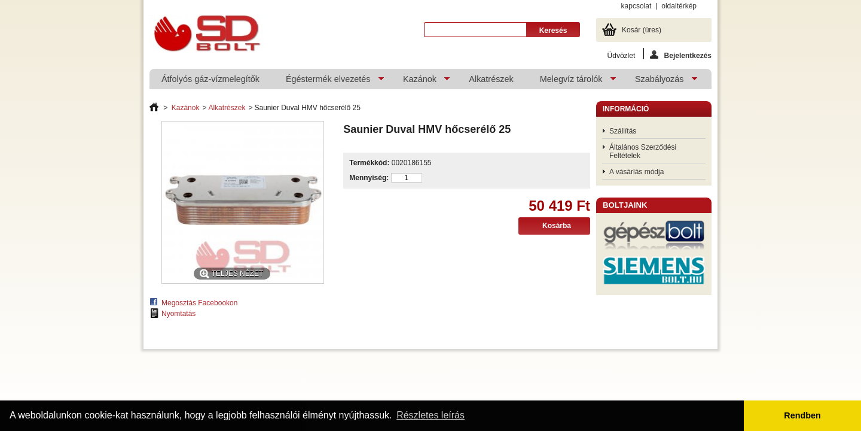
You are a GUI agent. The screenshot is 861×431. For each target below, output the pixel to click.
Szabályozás (660, 81)
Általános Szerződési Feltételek (642, 151)
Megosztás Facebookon (199, 303)
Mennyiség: (369, 178)
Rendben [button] (802, 415)
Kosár (641, 30)
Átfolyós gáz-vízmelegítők (210, 79)
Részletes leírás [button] (430, 415)
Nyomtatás (178, 313)
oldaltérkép (679, 6)
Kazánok (420, 81)
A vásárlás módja (636, 172)
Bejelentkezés (681, 54)
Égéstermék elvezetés (329, 81)
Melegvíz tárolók (572, 81)
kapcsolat (636, 6)
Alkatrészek (491, 79)
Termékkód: (369, 163)
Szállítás (622, 131)
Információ (626, 109)
